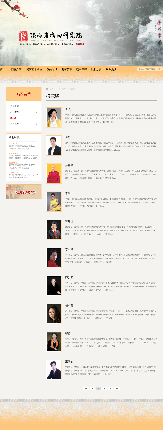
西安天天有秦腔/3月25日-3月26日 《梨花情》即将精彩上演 (22, 147)
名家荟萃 (66, 69)
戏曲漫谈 (111, 69)
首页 (2, 69)
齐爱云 (69, 277)
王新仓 (69, 361)
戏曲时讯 (52, 69)
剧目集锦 (81, 69)
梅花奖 (13, 118)
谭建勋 (69, 221)
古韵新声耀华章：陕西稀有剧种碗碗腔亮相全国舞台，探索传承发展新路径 (23, 157)
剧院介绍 (16, 69)
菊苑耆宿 (14, 106)
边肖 (68, 137)
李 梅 (68, 109)
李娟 (68, 193)
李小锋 (69, 249)
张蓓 (68, 333)
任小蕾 (69, 305)
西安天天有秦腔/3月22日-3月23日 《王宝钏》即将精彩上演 (22, 166)
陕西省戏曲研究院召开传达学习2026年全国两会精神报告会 (23, 176)
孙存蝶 (69, 165)
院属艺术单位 (34, 69)
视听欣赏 (96, 69)
